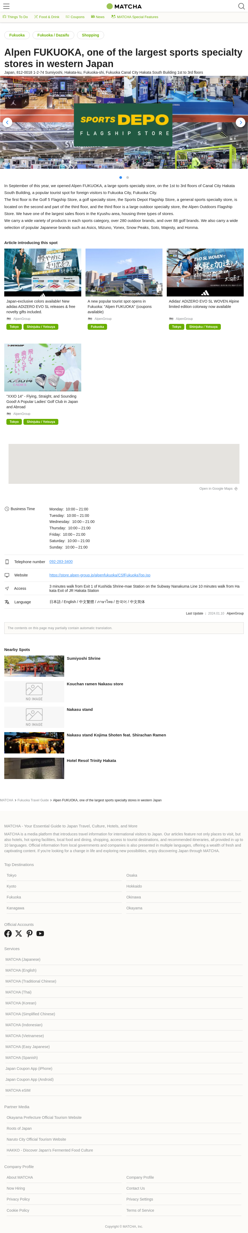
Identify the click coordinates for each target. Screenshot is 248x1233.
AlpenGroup (21, 318)
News (98, 17)
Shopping (90, 35)
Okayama (134, 908)
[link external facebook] (9, 935)
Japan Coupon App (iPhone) (28, 1068)
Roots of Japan (19, 1128)
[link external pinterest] (30, 935)
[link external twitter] (20, 935)
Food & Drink (46, 17)
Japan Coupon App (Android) (29, 1079)
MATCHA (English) (20, 970)
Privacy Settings (139, 1199)
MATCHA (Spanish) (21, 1057)
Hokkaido (134, 886)
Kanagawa (15, 908)
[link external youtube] (41, 935)
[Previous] (7, 122)
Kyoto (11, 886)
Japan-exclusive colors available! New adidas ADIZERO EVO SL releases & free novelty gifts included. (40, 306)
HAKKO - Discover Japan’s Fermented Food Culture (50, 1150)
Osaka (131, 875)
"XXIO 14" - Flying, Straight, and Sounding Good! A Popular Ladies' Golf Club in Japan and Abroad (42, 401)
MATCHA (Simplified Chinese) (30, 1014)
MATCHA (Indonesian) (23, 1025)
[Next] (240, 122)
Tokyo (12, 875)
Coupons (75, 17)
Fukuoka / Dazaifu (53, 35)
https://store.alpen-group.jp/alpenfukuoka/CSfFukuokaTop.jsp (100, 575)
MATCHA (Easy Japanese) (27, 1047)
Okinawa (133, 897)
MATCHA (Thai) (18, 992)
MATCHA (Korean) (20, 1003)
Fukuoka (17, 35)
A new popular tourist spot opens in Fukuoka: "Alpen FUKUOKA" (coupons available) (120, 306)
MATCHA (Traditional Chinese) (30, 981)
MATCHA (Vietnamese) (24, 1036)
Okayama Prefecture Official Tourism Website (44, 1117)
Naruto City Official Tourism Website (36, 1139)
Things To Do (15, 17)
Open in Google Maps (216, 488)
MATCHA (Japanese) (22, 959)
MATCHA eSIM (17, 1090)
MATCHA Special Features (134, 17)
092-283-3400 (61, 562)
